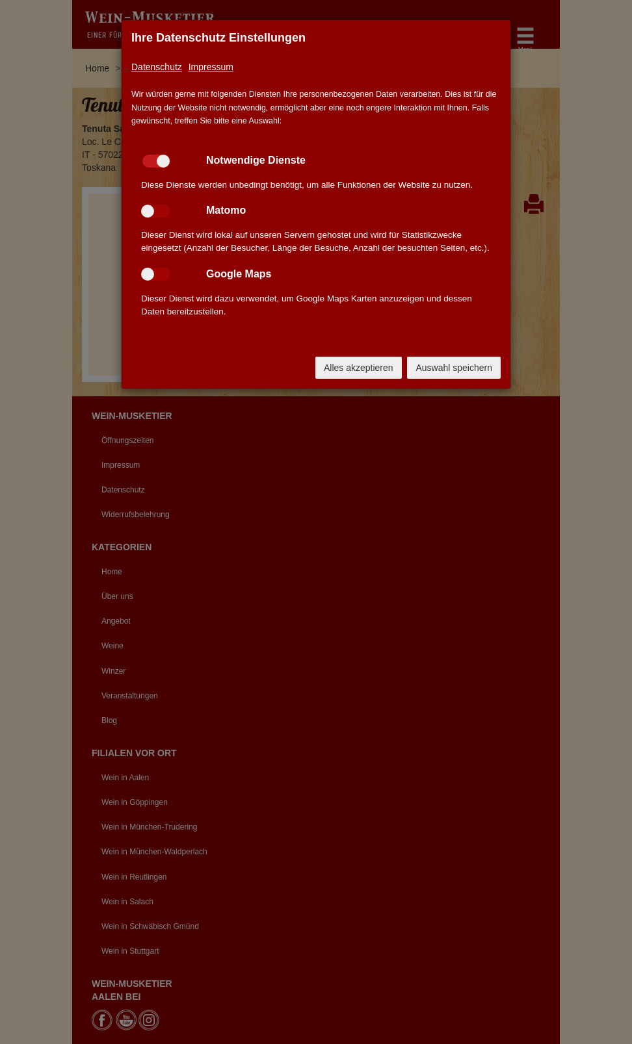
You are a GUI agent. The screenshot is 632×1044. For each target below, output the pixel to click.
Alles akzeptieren (358, 368)
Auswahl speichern (453, 368)
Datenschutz (156, 67)
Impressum (211, 67)
